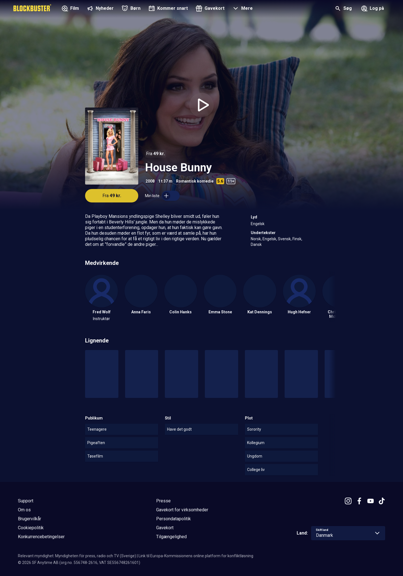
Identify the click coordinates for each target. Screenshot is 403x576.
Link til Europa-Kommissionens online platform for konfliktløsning (196, 556)
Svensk (284, 239)
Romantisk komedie (195, 181)
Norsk (256, 239)
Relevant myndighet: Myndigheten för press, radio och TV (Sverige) (77, 556)
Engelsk (257, 223)
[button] (242, 9)
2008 (150, 181)
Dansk (256, 244)
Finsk (296, 239)
